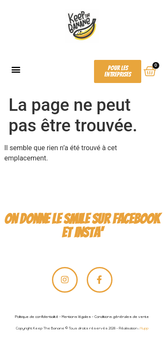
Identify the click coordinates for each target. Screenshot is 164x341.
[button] (16, 69)
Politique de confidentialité (36, 316)
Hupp (144, 328)
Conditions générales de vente (121, 316)
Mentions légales (76, 316)
